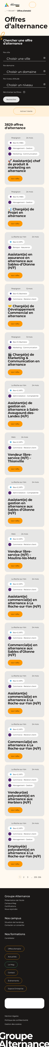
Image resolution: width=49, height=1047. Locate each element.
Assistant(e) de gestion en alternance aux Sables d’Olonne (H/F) (21, 506)
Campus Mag (10, 903)
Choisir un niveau (26, 85)
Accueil (11, 11)
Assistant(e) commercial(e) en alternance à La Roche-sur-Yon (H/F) (24, 601)
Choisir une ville (26, 59)
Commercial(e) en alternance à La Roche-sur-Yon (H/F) (24, 745)
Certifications (10, 906)
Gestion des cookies (13, 1024)
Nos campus (13, 918)
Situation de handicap (14, 922)
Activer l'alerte (24, 111)
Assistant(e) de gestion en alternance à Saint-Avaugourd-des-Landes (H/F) (23, 409)
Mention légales (11, 1016)
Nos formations (15, 934)
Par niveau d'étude (11, 79)
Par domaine (8, 65)
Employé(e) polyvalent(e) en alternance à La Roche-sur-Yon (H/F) (24, 851)
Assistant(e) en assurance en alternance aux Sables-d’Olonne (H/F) (21, 261)
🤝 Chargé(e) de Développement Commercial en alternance (21, 311)
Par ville (6, 52)
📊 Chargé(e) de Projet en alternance (21, 212)
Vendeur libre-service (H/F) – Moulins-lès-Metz (22, 554)
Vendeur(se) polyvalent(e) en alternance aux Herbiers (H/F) (21, 797)
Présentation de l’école (14, 900)
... (5, 11)
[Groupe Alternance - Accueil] (13, 5)
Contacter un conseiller (14, 925)
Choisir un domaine (26, 72)
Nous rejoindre (11, 909)
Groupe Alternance (17, 896)
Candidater (9, 938)
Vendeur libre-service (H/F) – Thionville (20, 458)
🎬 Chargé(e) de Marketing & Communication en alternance (23, 359)
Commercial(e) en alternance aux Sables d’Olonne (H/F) (22, 650)
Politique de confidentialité (16, 1020)
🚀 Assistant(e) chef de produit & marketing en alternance (24, 166)
